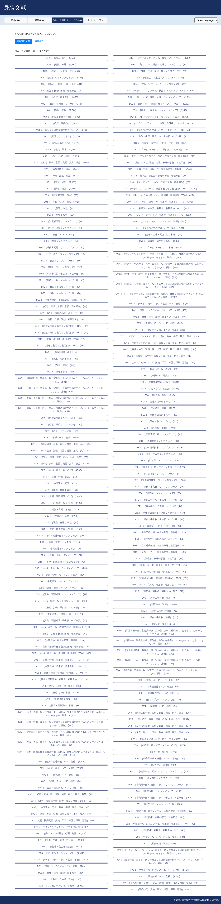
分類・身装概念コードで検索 (67, 20)
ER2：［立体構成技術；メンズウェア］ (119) (160, 447)
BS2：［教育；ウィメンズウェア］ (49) (61, 260)
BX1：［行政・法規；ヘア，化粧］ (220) (61, 424)
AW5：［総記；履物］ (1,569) (61, 149)
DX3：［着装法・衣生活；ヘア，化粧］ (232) (160, 323)
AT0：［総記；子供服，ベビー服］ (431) (61, 84)
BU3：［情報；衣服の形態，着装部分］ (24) (61, 319)
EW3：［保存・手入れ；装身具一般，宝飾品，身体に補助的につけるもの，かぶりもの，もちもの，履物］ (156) (159, 662)
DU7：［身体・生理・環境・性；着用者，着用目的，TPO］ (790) (160, 202)
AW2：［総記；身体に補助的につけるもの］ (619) (61, 130)
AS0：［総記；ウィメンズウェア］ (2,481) (61, 77)
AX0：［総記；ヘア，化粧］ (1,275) (61, 156)
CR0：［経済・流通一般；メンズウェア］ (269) (61, 535)
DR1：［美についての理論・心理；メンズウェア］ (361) (159, 64)
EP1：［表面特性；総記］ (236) (159, 375)
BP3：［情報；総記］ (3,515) (61, 188)
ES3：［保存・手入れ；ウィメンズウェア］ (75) (159, 486)
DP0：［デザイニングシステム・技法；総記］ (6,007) (61, 827)
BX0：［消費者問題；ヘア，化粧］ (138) (61, 418)
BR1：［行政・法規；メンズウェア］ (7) (61, 228)
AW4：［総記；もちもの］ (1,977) (61, 143)
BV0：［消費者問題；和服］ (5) (61, 352)
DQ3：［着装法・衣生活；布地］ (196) (61, 879)
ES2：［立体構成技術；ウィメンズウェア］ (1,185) (160, 480)
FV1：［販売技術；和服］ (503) (160, 843)
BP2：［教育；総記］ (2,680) (61, 182)
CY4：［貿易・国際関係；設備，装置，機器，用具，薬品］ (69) (61, 820)
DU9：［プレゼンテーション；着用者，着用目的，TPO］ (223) (159, 214)
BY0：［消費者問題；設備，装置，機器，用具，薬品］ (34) (61, 444)
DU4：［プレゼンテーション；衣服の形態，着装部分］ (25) (159, 182)
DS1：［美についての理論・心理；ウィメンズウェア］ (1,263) (159, 97)
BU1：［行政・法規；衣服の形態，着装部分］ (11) (61, 306)
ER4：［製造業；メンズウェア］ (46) (160, 460)
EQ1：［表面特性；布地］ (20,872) (159, 408)
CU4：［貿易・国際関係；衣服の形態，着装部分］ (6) (61, 646)
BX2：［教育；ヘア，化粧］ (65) (61, 431)
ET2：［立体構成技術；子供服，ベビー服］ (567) (160, 512)
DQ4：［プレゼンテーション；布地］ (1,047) (61, 885)
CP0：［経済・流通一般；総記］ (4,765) (61, 470)
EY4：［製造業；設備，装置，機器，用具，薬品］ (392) (159, 739)
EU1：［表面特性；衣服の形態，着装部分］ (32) (159, 539)
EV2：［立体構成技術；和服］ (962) (159, 610)
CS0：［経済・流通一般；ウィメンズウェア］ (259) (61, 568)
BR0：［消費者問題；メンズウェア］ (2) (61, 221)
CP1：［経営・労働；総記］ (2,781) (61, 476)
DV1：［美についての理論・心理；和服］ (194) (160, 228)
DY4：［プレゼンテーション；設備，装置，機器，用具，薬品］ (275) (159, 362)
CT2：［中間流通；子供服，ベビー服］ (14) (61, 614)
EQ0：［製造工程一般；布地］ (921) (159, 401)
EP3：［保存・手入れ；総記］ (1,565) (160, 388)
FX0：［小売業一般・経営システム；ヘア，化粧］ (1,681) (159, 870)
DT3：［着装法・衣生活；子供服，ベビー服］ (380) (159, 143)
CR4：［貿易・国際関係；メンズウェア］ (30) (61, 561)
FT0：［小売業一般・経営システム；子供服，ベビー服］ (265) (160, 797)
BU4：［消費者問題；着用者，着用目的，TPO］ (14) (61, 326)
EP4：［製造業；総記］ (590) (160, 395)
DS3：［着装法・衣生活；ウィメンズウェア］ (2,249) (160, 110)
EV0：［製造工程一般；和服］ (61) (159, 597)
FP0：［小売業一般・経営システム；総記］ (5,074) (160, 745)
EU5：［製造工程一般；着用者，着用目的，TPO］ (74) (160, 565)
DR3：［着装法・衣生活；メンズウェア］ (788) (160, 77)
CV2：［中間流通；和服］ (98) (61, 699)
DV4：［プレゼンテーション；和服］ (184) (159, 247)
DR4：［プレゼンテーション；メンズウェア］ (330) (159, 84)
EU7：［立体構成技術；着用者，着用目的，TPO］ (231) (159, 578)
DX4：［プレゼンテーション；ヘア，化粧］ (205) (159, 329)
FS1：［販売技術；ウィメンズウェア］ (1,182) (159, 791)
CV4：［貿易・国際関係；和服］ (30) (61, 705)
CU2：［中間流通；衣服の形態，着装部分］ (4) (61, 640)
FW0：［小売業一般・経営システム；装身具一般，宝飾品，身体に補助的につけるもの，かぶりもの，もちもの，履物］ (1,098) (159, 852)
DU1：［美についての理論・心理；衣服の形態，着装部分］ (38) (159, 162)
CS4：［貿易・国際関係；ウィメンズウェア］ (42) (61, 594)
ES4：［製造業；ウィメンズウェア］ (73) (160, 493)
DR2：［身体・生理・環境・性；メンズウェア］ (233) (159, 71)
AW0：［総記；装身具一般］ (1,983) (61, 116)
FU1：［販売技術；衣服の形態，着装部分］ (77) (159, 817)
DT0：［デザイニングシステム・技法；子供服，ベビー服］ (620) (160, 123)
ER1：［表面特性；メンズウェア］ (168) (159, 441)
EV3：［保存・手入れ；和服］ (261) (159, 617)
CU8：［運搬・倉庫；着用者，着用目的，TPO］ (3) (61, 672)
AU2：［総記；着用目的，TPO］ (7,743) (61, 104)
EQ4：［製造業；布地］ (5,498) (160, 427)
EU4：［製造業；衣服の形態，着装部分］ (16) (159, 558)
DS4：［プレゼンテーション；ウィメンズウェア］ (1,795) (159, 116)
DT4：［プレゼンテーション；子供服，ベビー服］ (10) (160, 149)
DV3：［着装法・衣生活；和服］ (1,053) (159, 241)
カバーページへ (95, 20)
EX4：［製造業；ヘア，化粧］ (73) (159, 706)
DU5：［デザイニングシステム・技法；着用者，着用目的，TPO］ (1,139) (159, 188)
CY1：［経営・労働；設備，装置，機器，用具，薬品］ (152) (61, 801)
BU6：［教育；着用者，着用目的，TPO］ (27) (61, 339)
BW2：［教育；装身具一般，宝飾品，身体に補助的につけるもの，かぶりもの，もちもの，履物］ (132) (61, 400)
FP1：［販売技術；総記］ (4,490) (160, 752)
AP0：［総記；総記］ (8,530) (61, 58)
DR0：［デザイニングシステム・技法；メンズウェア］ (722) (160, 58)
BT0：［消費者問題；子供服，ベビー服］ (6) (61, 273)
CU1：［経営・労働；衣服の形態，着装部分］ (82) (61, 633)
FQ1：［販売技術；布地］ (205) (159, 765)
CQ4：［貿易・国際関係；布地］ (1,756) (61, 529)
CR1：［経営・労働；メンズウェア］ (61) (61, 542)
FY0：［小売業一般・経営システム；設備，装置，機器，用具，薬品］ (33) (160, 882)
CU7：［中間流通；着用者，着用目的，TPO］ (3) (61, 666)
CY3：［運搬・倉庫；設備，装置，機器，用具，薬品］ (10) (61, 814)
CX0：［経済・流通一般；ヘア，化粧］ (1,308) (61, 761)
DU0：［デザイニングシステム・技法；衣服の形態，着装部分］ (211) (159, 156)
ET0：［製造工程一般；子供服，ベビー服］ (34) (159, 499)
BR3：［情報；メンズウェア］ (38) (61, 241)
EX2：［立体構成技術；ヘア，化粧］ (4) (159, 693)
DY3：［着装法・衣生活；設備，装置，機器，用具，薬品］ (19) (159, 356)
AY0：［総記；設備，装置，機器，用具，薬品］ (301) (61, 162)
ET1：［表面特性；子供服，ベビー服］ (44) (159, 506)
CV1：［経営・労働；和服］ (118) (61, 692)
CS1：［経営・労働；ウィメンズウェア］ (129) (61, 574)
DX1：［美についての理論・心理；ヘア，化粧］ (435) (159, 310)
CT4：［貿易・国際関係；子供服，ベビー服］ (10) (61, 620)
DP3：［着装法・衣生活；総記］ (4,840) (61, 846)
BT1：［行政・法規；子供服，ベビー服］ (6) (61, 280)
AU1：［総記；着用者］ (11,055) (61, 97)
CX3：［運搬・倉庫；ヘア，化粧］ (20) (61, 781)
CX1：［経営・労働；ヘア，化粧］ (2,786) (61, 768)
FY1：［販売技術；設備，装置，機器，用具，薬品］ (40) (160, 889)
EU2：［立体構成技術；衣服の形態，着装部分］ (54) (159, 545)
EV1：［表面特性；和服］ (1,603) (160, 604)
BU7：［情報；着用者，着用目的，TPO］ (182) (61, 345)
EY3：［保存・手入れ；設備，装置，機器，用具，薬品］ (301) (160, 732)
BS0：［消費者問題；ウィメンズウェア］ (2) (61, 247)
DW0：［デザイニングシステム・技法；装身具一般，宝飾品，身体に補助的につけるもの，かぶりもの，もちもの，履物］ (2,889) (160, 256)
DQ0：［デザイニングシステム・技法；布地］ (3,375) (61, 859)
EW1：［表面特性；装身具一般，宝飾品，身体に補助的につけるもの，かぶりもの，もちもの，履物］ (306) (159, 642)
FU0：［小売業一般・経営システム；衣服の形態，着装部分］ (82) (159, 810)
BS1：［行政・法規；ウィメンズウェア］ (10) (61, 254)
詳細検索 (39, 20)
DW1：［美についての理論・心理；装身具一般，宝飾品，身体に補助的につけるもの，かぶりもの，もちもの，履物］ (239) (160, 266)
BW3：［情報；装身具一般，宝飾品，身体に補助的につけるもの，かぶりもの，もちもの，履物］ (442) (61, 410)
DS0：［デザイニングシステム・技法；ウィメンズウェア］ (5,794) (160, 90)
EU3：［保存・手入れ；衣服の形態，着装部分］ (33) (159, 552)
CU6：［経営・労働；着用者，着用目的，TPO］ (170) (61, 659)
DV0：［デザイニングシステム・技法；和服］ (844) (159, 221)
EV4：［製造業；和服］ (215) (160, 624)
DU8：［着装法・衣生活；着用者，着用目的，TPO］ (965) (159, 208)
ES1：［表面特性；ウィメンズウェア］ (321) (160, 473)
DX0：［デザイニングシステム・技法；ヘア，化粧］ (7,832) (159, 303)
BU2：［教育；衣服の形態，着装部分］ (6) (61, 313)
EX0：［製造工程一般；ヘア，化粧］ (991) (159, 680)
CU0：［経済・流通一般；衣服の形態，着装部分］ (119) (61, 627)
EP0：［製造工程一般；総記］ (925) (159, 369)
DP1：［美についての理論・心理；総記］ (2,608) (61, 833)
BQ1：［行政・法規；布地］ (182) (61, 202)
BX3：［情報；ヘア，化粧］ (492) (61, 437)
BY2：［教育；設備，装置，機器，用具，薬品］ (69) (61, 457)
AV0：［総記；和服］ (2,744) (61, 110)
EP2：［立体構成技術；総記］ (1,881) (160, 382)
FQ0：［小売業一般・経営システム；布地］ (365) (159, 758)
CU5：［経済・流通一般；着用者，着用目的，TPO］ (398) (61, 653)
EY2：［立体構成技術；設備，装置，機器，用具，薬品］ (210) (160, 725)
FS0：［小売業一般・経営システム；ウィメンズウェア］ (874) (159, 784)
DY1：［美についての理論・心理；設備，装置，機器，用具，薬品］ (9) (159, 343)
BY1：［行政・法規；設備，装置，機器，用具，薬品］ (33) (61, 450)
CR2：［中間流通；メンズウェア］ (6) (61, 548)
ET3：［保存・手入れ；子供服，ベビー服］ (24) (159, 519)
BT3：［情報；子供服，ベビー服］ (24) (61, 293)
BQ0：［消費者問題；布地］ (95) (61, 195)
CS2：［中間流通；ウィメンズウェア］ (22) (61, 581)
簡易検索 (15, 20)
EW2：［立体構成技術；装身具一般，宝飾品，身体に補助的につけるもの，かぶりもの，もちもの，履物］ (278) (159, 652)
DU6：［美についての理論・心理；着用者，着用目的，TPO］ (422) (160, 195)
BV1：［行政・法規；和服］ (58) (61, 358)
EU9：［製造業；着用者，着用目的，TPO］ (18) (159, 591)
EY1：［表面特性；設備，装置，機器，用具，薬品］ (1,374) (159, 719)
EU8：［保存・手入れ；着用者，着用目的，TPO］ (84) (160, 584)
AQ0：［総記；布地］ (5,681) (61, 64)
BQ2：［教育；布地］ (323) (61, 208)
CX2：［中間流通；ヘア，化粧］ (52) (61, 774)
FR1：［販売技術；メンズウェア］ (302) (159, 778)
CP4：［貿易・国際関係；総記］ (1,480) (61, 496)
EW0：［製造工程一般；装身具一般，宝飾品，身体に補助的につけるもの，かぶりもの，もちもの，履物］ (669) (159, 632)
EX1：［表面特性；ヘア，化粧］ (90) (160, 686)
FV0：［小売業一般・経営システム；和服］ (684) (160, 837)
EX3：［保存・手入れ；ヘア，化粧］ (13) (160, 699)
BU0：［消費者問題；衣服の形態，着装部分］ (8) (61, 300)
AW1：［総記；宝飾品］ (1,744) (61, 123)
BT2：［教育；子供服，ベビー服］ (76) (61, 287)
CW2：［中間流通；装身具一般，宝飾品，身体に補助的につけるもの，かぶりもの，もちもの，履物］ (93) (61, 734)
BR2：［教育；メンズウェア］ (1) (61, 234)
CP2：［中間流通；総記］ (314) (61, 483)
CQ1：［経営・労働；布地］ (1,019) (61, 509)
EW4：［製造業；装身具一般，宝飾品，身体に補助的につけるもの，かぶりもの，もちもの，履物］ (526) (159, 672)
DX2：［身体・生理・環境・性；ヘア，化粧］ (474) (159, 316)
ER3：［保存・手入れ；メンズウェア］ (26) (159, 454)
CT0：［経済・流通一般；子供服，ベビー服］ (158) (61, 601)
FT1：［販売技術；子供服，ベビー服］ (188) (160, 804)
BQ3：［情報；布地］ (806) (61, 214)
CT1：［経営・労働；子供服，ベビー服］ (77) (61, 607)
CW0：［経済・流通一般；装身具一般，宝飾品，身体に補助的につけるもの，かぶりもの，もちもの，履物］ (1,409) (61, 714)
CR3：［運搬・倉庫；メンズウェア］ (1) (61, 555)
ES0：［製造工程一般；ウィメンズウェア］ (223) (160, 467)
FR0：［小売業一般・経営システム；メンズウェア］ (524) (159, 771)
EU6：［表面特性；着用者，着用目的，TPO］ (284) (159, 571)
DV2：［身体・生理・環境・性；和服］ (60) (159, 234)
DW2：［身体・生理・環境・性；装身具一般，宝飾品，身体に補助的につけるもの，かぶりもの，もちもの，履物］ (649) (160, 276)
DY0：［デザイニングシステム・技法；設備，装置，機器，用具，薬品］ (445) (160, 336)
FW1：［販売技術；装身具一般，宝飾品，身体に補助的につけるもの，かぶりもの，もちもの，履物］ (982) (159, 862)
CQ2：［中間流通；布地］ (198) (61, 516)
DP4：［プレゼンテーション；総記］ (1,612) (61, 853)
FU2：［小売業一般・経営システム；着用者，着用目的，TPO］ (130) (160, 823)
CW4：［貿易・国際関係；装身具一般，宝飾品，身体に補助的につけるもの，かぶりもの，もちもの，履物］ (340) (61, 753)
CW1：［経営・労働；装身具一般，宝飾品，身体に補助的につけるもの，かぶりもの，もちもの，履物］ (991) (61, 724)
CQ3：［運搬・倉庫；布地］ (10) (61, 522)
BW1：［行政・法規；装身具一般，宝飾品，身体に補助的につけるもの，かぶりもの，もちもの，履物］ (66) (61, 390)
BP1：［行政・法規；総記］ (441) (61, 175)
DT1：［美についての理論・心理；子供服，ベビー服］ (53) (159, 130)
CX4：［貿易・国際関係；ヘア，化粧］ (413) (61, 787)
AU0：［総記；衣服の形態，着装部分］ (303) (61, 90)
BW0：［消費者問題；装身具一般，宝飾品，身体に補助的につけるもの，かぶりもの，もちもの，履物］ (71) (61, 380)
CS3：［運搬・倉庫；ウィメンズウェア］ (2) (61, 588)
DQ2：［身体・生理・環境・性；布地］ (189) (61, 872)
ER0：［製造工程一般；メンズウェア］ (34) (159, 434)
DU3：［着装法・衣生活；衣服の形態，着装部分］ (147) (159, 175)
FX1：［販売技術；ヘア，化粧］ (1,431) (159, 876)
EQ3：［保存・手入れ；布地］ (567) (159, 421)
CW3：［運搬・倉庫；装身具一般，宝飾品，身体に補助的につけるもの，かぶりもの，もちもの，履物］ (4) (61, 744)
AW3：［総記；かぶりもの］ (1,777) (61, 136)
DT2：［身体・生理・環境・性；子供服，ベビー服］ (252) (159, 136)
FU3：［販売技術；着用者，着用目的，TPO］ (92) (159, 830)
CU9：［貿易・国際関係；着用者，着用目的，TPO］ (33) (61, 679)
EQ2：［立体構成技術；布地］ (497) (159, 414)
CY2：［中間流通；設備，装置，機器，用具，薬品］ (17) (61, 807)
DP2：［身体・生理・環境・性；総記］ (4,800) (61, 840)
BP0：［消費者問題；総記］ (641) (61, 169)
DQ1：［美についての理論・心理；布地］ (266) (61, 866)
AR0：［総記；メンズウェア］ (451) (61, 71)
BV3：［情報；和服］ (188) (61, 371)
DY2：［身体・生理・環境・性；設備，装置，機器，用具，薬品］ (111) (159, 349)
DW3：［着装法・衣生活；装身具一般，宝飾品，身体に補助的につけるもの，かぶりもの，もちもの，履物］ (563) (160, 286)
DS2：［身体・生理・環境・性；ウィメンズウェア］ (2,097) (159, 104)
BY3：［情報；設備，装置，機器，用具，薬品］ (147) (61, 463)
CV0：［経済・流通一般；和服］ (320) (61, 686)
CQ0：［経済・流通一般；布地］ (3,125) (61, 503)
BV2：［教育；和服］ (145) (61, 365)
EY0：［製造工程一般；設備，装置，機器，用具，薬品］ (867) (160, 712)
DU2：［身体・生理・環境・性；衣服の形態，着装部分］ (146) (160, 169)
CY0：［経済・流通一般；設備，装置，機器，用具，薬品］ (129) (61, 794)
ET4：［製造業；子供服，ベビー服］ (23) (160, 526)
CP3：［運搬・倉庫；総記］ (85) (61, 489)
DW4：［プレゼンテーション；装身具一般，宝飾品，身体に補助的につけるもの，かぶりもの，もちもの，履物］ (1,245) (160, 295)
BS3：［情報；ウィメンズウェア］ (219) (61, 267)
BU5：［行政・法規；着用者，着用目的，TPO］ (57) (61, 332)
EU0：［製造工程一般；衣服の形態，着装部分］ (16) (159, 532)
